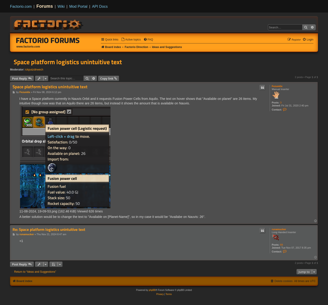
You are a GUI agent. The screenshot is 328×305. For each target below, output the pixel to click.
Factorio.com (21, 6)
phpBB (152, 290)
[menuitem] (131, 40)
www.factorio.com (28, 46)
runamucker (279, 229)
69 (281, 244)
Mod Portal (78, 6)
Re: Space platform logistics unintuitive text (49, 229)
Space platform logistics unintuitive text (68, 62)
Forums (44, 6)
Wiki (61, 6)
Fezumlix (277, 86)
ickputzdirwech (34, 69)
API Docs (100, 6)
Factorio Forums (48, 40)
